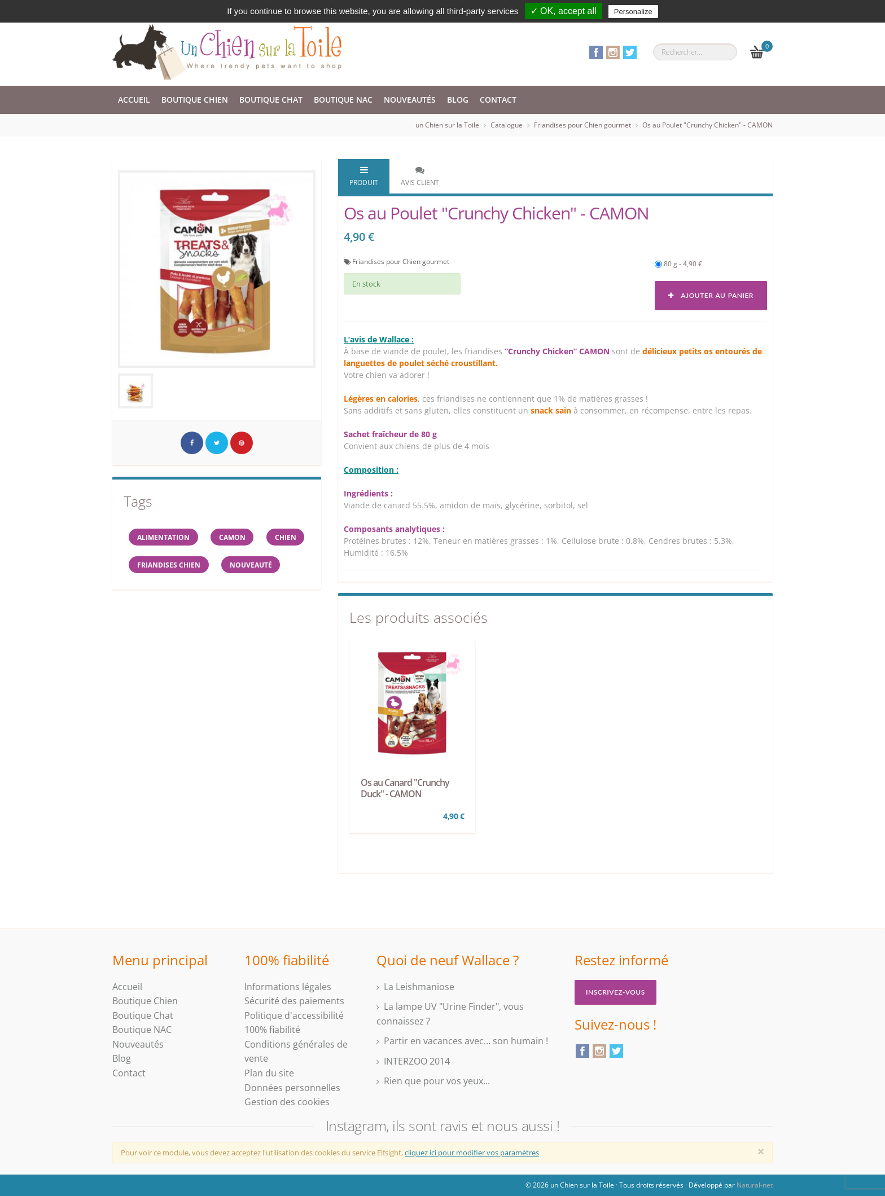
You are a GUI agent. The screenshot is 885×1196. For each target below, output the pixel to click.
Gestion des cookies (287, 1102)
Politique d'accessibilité (294, 1015)
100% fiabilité (272, 1029)
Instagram (613, 52)
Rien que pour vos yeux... (437, 1081)
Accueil (134, 99)
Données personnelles (292, 1087)
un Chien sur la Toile (447, 125)
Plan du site (269, 1073)
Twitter (630, 52)
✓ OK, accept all (564, 11)
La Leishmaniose (419, 986)
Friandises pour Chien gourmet (582, 125)
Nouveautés (410, 99)
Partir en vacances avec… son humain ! (466, 1041)
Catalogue (506, 125)
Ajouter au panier (710, 295)
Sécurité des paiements (294, 1001)
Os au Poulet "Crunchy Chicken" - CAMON (707, 125)
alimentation (164, 537)
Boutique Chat (271, 99)
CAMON (234, 537)
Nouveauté (159, 594)
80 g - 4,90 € (678, 264)
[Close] (760, 1151)
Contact (498, 99)
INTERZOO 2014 (417, 1061)
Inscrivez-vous (615, 992)
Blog (457, 99)
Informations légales (287, 986)
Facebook (596, 52)
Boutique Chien (194, 99)
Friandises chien (221, 565)
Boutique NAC (343, 99)
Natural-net (755, 1185)
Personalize (633, 11)
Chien (148, 565)
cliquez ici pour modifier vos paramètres (472, 1152)
